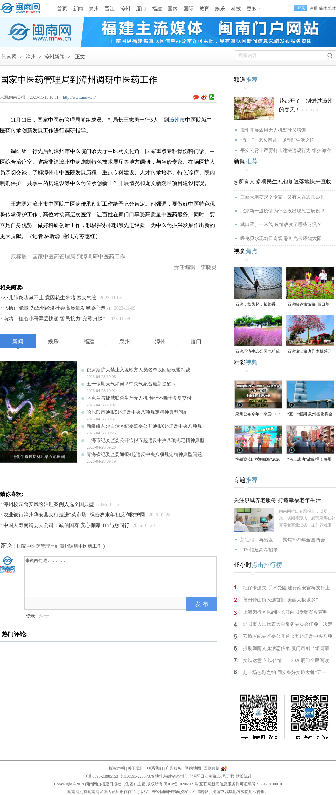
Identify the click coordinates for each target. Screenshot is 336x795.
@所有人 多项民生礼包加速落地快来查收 (282, 181)
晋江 (109, 8)
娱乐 (220, 8)
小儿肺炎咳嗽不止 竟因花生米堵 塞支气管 (50, 297)
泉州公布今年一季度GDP (257, 414)
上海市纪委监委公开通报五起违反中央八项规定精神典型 (145, 440)
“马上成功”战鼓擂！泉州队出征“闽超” (309, 460)
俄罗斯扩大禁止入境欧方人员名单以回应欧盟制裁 (138, 369)
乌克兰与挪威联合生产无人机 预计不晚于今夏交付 (139, 398)
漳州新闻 (54, 56)
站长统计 (244, 776)
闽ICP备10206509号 (181, 784)
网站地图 (193, 768)
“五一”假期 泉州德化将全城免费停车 (309, 414)
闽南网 (9, 56)
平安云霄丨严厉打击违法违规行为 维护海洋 (285, 150)
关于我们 (136, 768)
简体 (323, 8)
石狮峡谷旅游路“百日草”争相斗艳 (309, 305)
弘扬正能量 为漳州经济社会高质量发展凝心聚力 (57, 308)
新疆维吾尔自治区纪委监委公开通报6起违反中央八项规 (144, 426)
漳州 (125, 8)
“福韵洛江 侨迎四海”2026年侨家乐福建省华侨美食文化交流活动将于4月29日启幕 (257, 460)
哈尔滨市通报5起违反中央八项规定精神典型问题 (137, 412)
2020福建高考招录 (259, 549)
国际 (188, 8)
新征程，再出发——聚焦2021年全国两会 (282, 539)
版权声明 (117, 768)
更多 (252, 8)
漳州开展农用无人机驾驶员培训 (273, 130)
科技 (236, 8)
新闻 (78, 8)
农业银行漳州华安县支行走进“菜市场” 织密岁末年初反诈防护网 (74, 514)
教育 (204, 8)
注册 (314, 8)
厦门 (141, 8)
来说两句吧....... (121, 576)
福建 (157, 8)
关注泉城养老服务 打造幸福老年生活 (277, 500)
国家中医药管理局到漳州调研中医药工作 (59, 546)
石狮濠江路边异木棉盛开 (309, 351)
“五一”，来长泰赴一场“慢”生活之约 (277, 140)
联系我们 (155, 768)
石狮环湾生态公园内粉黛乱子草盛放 (257, 352)
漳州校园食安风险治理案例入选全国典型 (48, 504)
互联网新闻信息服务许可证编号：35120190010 (240, 784)
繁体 (332, 8)
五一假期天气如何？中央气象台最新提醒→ (131, 383)
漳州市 (177, 120)
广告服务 (174, 768)
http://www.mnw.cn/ (79, 97)
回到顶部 (212, 768)
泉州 (94, 8)
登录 (30, 616)
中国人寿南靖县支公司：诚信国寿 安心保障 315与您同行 (66, 525)
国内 (173, 8)
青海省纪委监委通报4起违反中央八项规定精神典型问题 (144, 454)
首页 (62, 8)
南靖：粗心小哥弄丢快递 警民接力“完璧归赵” (54, 318)
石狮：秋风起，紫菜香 (255, 304)
